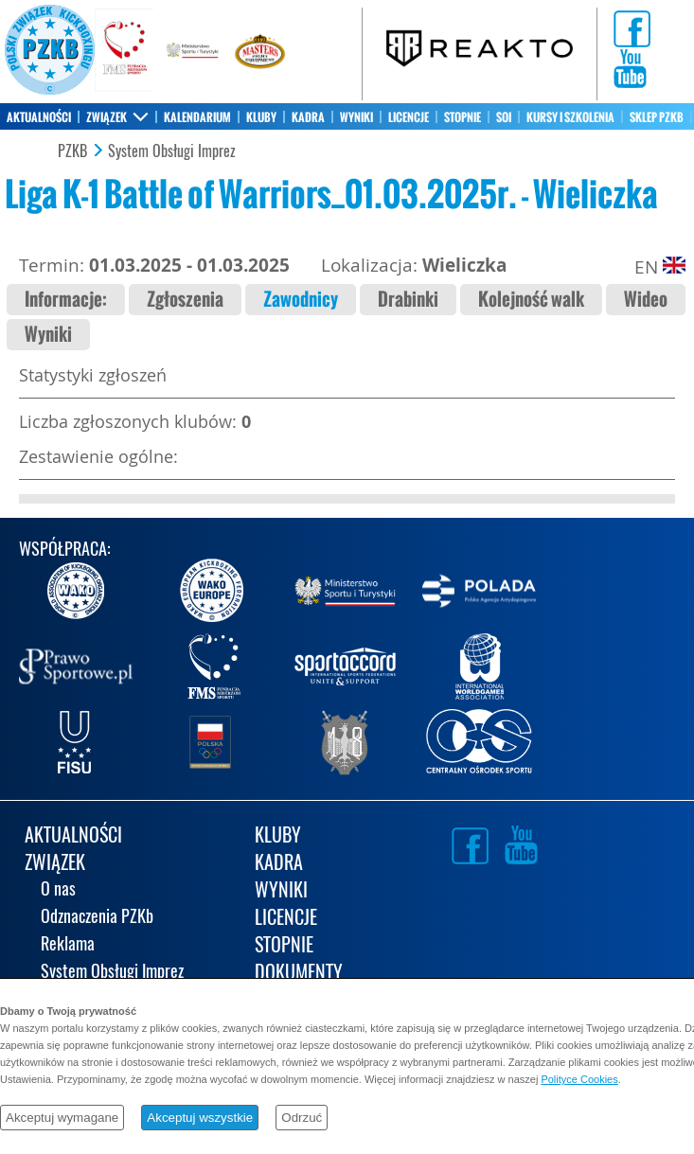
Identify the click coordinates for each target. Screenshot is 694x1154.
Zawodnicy (300, 299)
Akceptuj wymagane (62, 1117)
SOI (503, 117)
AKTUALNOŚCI (39, 117)
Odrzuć (301, 1117)
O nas (58, 890)
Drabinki (408, 299)
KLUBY (261, 117)
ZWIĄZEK (106, 117)
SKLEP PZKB (657, 117)
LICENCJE (408, 117)
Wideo (645, 299)
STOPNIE (462, 117)
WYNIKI (356, 117)
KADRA (308, 117)
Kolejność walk (531, 299)
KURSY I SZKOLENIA (570, 117)
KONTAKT (28, 143)
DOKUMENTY (299, 974)
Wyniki (48, 334)
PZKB (72, 151)
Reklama (68, 945)
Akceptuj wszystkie (200, 1117)
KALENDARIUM (197, 117)
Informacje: (66, 299)
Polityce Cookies (579, 1079)
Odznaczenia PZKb (97, 918)
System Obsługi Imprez (172, 151)
